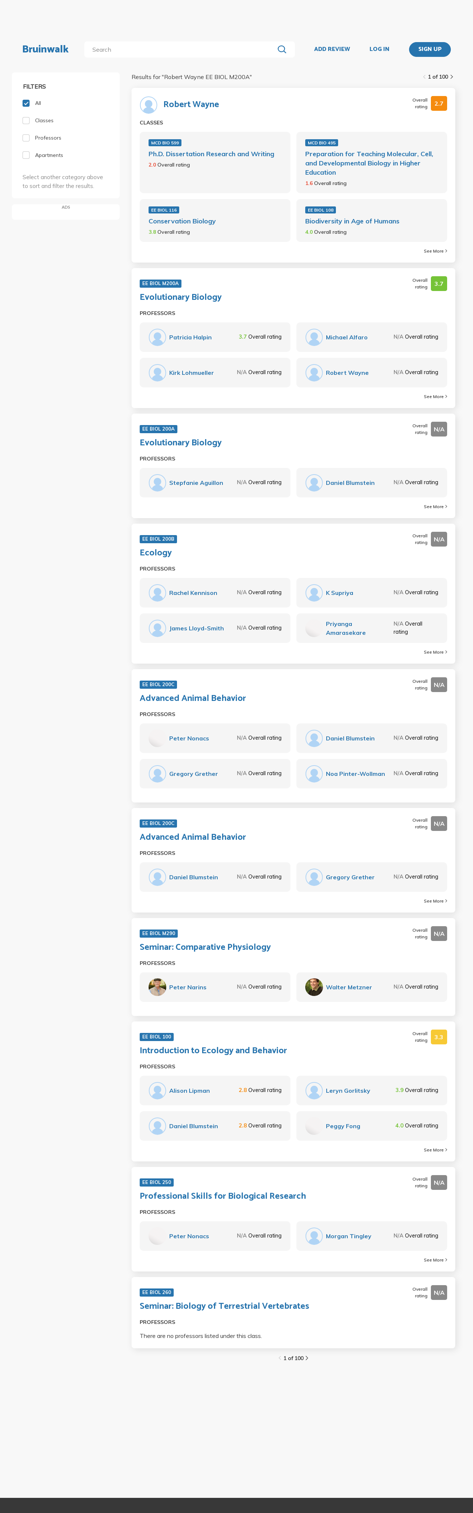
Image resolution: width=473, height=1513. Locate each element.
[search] (180, 49)
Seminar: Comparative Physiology (205, 947)
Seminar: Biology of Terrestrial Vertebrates (224, 1306)
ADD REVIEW (332, 49)
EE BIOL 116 (164, 210)
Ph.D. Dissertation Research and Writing (211, 154)
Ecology (156, 553)
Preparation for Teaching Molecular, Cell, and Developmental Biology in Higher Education (369, 163)
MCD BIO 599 (165, 143)
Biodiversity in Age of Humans (352, 221)
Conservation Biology (182, 221)
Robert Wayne (191, 105)
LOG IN (379, 49)
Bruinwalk (45, 49)
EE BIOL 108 (320, 210)
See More (435, 251)
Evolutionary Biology (181, 297)
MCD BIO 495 (322, 143)
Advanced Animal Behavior (193, 698)
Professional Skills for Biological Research (223, 1196)
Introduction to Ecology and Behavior (213, 1051)
